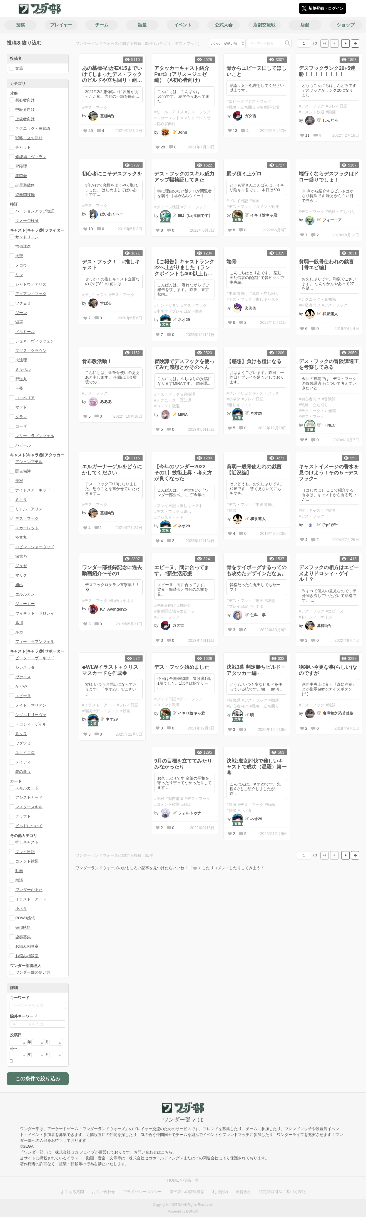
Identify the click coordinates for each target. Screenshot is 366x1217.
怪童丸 (21, 537)
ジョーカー (25, 603)
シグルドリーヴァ (30, 714)
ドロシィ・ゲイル (30, 724)
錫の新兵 (23, 771)
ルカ (19, 632)
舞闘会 (21, 175)
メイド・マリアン (30, 705)
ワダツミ (23, 743)
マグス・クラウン (30, 350)
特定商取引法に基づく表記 (282, 1192)
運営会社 (243, 1192)
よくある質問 (72, 1192)
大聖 (19, 256)
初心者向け (25, 100)
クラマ (21, 417)
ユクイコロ (25, 752)
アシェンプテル (29, 461)
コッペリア (25, 398)
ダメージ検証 (27, 220)
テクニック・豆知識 (32, 128)
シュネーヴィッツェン (34, 341)
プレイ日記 (25, 851)
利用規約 (220, 1192)
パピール (23, 445)
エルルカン (25, 594)
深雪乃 (21, 556)
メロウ (21, 265)
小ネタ (21, 908)
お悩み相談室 (27, 946)
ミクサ (21, 499)
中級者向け (25, 109)
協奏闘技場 (25, 194)
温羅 (19, 322)
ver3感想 (23, 927)
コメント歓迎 (27, 861)
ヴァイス (23, 677)
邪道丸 (21, 379)
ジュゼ (21, 566)
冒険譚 (21, 166)
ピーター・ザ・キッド (34, 658)
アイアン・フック (30, 294)
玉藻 (19, 388)
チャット (23, 147)
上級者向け (25, 119)
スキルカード (27, 788)
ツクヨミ (23, 303)
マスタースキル (29, 807)
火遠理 (21, 360)
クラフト (23, 816)
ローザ (21, 426)
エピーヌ (23, 696)
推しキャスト (27, 842)
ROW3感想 (25, 918)
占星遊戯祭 (25, 185)
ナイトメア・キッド (32, 490)
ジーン (21, 312)
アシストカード (29, 797)
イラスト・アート (30, 899)
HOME (173, 1180)
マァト (21, 407)
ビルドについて (29, 826)
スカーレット (27, 528)
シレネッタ (25, 667)
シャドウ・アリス (30, 284)
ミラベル (23, 369)
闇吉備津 (23, 471)
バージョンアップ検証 (34, 211)
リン (19, 275)
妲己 (19, 584)
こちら (167, 1152)
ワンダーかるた (29, 889)
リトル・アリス (29, 509)
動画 (19, 870)
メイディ (23, 762)
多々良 (21, 733)
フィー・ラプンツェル (34, 641)
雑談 (19, 880)
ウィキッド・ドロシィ (34, 613)
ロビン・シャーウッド (34, 547)
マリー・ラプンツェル (34, 436)
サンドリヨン (27, 237)
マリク (21, 575)
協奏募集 (23, 937)
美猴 (19, 480)
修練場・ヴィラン (30, 157)
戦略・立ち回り (29, 138)
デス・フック (27, 518)
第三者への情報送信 (187, 1192)
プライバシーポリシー (142, 1192)
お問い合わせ (103, 1192)
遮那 (19, 622)
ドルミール (25, 331)
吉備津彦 (23, 246)
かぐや (21, 686)
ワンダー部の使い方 (32, 972)
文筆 (19, 68)
